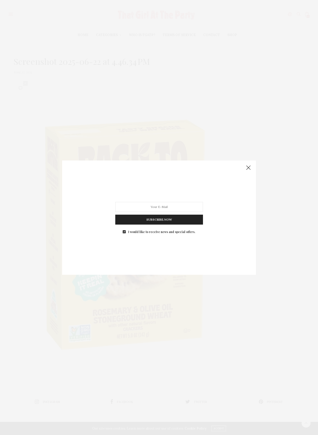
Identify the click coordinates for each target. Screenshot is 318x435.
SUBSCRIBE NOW (159, 218)
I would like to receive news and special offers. (162, 229)
